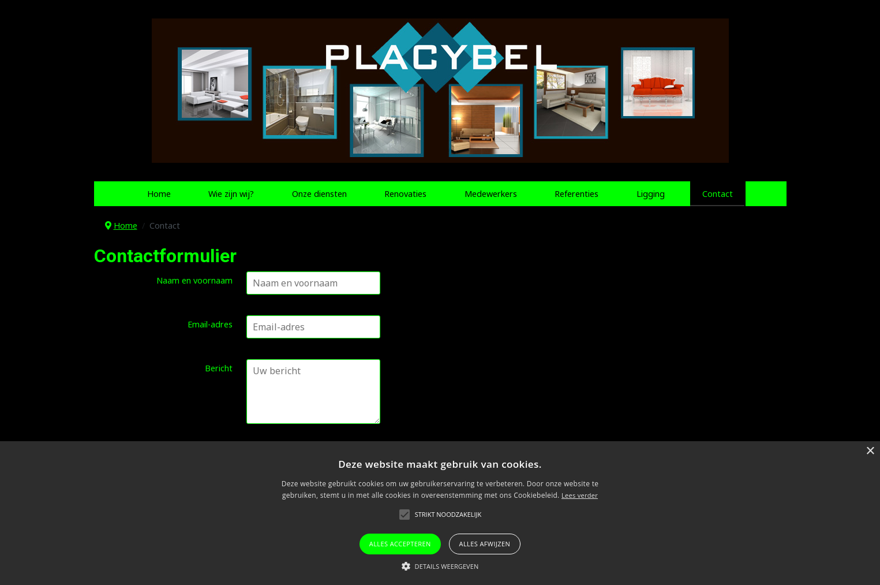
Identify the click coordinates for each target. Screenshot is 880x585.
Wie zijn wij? (231, 193)
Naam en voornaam (194, 280)
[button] (440, 566)
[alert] (440, 513)
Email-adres (210, 324)
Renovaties (405, 193)
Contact (717, 193)
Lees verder (579, 495)
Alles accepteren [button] (400, 543)
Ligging (650, 193)
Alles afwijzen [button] (485, 543)
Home (159, 193)
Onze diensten (319, 193)
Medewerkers (491, 193)
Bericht (219, 368)
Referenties (576, 193)
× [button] (870, 451)
